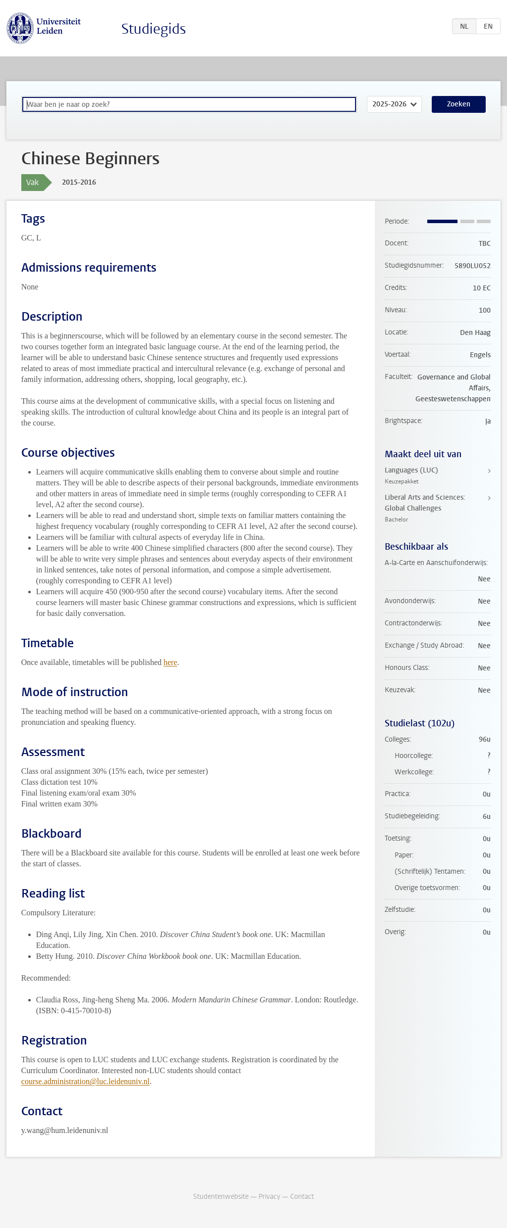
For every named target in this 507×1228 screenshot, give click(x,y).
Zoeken (458, 104)
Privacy (269, 1196)
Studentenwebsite (221, 1196)
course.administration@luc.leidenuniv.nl (85, 1081)
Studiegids (153, 29)
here (170, 662)
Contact (302, 1196)
